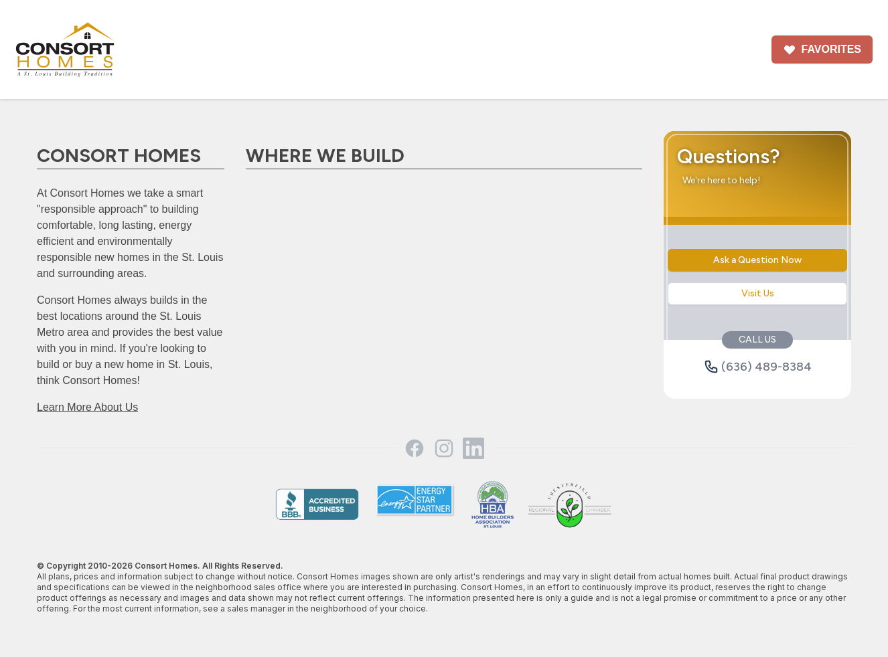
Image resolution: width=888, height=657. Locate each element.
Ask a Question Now (757, 260)
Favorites (822, 49)
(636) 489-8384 (758, 367)
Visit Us (757, 293)
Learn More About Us (87, 407)
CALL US (757, 339)
